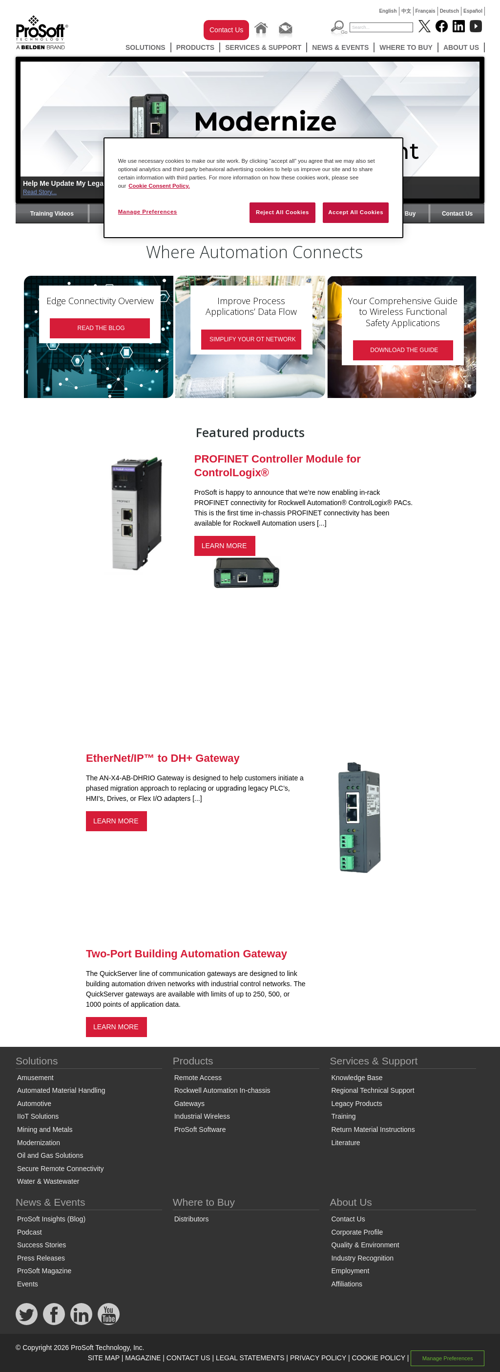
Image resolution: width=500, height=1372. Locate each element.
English (387, 11)
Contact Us (226, 30)
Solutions (145, 47)
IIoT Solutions (38, 1116)
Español (472, 11)
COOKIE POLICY (378, 1358)
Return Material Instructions (373, 1129)
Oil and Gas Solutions (50, 1155)
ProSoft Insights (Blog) (51, 1219)
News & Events (340, 47)
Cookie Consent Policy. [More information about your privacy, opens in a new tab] (159, 186)
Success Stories (41, 1245)
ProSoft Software (200, 1129)
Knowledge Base (356, 1078)
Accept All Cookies (355, 212)
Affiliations (346, 1284)
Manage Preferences (447, 1358)
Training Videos (52, 213)
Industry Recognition (362, 1258)
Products (195, 47)
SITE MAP (104, 1358)
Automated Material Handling (61, 1090)
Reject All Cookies (282, 212)
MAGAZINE (143, 1358)
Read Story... (40, 192)
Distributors (191, 1219)
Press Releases (41, 1258)
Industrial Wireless (202, 1116)
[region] (253, 187)
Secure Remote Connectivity (60, 1169)
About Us (461, 47)
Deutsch (449, 11)
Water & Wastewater (48, 1181)
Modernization (38, 1143)
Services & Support (263, 47)
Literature (345, 1143)
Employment (350, 1271)
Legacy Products (356, 1103)
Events (27, 1284)
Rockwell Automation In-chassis (222, 1090)
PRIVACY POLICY (318, 1358)
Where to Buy (406, 47)
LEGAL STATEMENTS (250, 1358)
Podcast (29, 1232)
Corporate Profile (357, 1232)
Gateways (189, 1103)
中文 (406, 11)
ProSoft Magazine (44, 1271)
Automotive (34, 1103)
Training (343, 1116)
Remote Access (198, 1078)
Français (426, 11)
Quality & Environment (365, 1245)
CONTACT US (188, 1358)
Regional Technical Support (372, 1090)
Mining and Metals (45, 1129)
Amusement (35, 1078)
